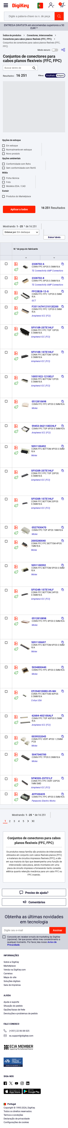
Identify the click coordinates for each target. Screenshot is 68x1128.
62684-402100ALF (42, 715)
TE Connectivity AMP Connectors (47, 270)
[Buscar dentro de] (17, 67)
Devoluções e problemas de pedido (21, 1013)
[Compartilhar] (63, 50)
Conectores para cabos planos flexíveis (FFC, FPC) (27, 39)
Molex (35, 408)
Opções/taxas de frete (14, 1009)
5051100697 (38, 642)
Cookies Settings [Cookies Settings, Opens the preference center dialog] (33, 1122)
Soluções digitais (12, 981)
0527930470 (39, 527)
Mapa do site (10, 977)
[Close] (64, 1091)
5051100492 (38, 446)
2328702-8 (38, 278)
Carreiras (8, 973)
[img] (20, 6)
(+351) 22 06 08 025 (16, 1031)
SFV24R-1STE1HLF (42, 589)
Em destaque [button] (17, 232)
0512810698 (39, 401)
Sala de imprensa (12, 985)
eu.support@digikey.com (18, 1036)
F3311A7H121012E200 (45, 306)
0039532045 (39, 736)
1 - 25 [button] (20, 226)
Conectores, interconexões (40, 35)
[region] (34, 1107)
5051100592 (38, 565)
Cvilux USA (36, 700)
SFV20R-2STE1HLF (42, 470)
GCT (34, 300)
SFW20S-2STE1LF (41, 778)
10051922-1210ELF (42, 376)
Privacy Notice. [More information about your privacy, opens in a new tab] (45, 1114)
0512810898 (39, 618)
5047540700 (39, 754)
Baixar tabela (54, 237)
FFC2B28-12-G (40, 291)
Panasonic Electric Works (43, 801)
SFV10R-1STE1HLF (42, 352)
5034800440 (39, 667)
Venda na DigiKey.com (15, 969)
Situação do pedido (13, 1006)
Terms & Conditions (22, 1114)
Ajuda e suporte (11, 1002)
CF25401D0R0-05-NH (43, 691)
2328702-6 (38, 264)
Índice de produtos (12, 35)
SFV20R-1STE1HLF (42, 498)
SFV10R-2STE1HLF (42, 327)
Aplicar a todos (19, 209)
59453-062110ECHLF (44, 425)
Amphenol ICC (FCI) (41, 316)
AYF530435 (38, 794)
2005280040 (38, 540)
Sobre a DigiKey (11, 962)
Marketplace (10, 966)
